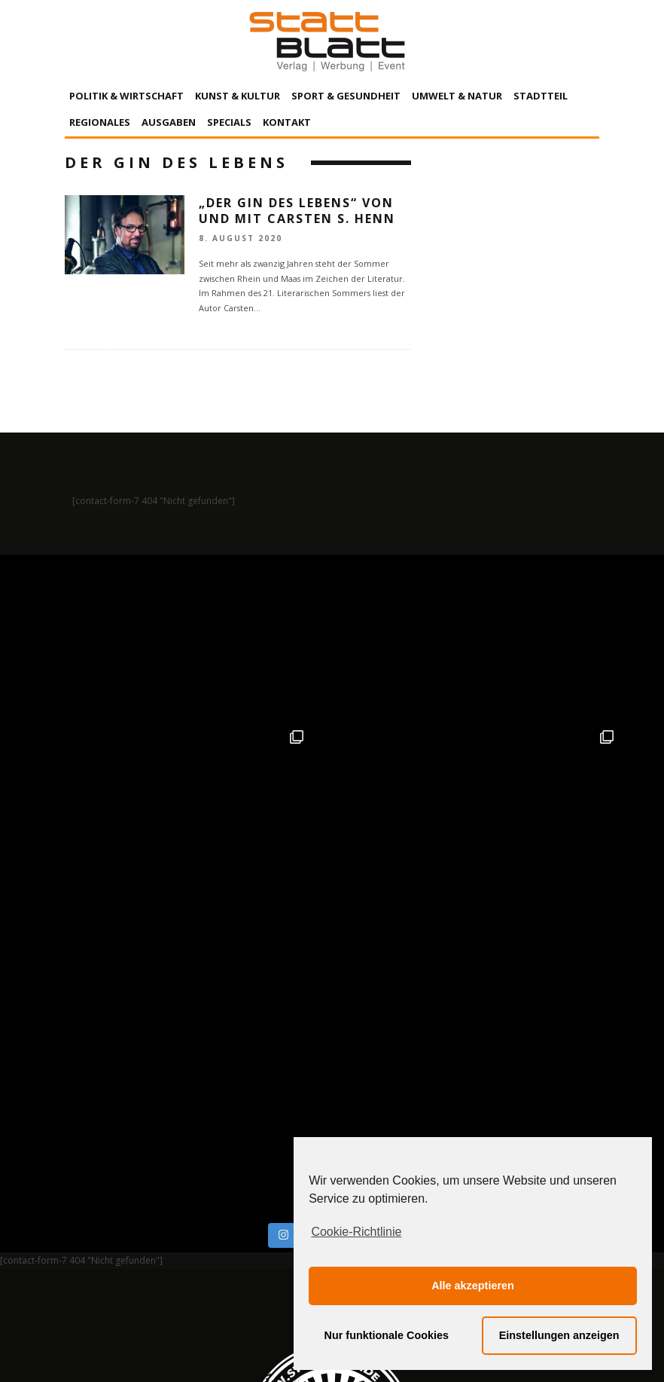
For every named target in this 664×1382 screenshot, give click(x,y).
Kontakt (287, 122)
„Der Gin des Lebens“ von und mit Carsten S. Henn (297, 210)
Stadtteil (540, 95)
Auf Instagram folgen (334, 905)
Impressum (170, 1231)
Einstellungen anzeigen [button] (559, 1335)
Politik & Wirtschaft (126, 95)
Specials (229, 122)
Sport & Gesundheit (346, 95)
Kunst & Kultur (237, 95)
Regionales (99, 122)
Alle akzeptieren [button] (472, 1286)
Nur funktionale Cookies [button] (386, 1335)
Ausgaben (169, 122)
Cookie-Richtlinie (356, 1231)
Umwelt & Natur (457, 95)
